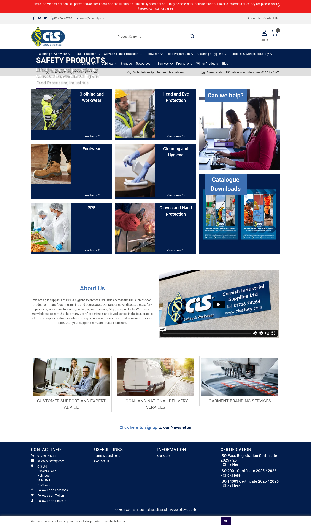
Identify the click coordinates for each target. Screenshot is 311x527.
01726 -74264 (43, 455)
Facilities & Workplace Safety (250, 54)
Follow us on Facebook (49, 490)
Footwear (152, 54)
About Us (254, 18)
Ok (226, 521)
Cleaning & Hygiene (210, 54)
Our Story (163, 455)
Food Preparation (178, 54)
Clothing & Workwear (53, 54)
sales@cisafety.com (91, 18)
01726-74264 (61, 18)
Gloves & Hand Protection (121, 54)
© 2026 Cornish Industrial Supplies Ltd (141, 509)
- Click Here (231, 465)
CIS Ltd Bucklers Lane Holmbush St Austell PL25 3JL (43, 475)
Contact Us (270, 18)
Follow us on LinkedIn (48, 501)
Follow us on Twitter (47, 495)
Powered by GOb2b (183, 509)
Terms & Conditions (107, 455)
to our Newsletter (175, 427)
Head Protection (85, 54)
